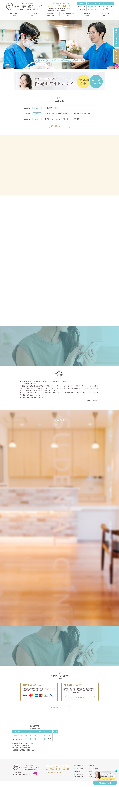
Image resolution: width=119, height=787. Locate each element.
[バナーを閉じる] (116, 771)
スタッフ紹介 (78, 768)
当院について (78, 766)
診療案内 (77, 771)
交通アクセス (78, 777)
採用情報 (91, 766)
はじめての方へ (79, 774)
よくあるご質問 (93, 768)
